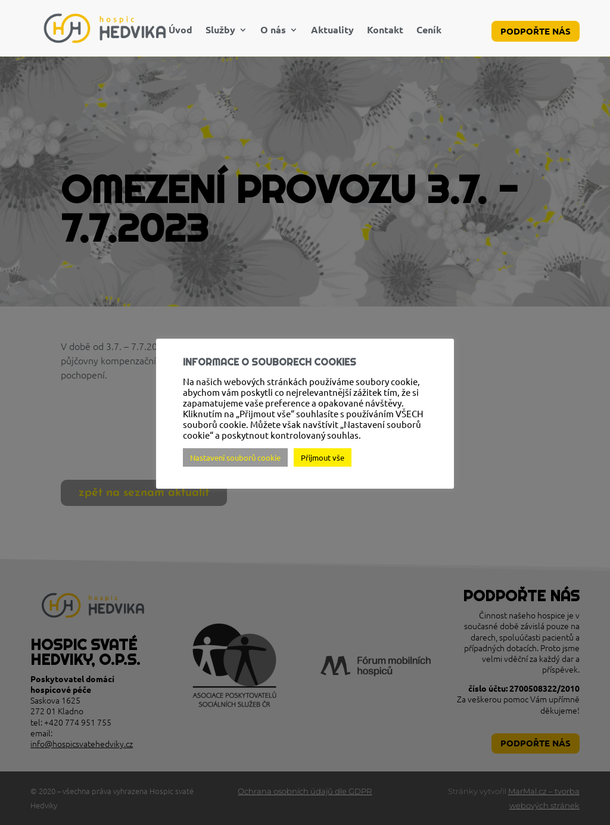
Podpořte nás (535, 31)
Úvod (180, 31)
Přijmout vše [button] (322, 457)
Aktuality (332, 31)
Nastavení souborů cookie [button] (235, 457)
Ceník (428, 31)
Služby (220, 31)
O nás (273, 31)
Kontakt (385, 31)
